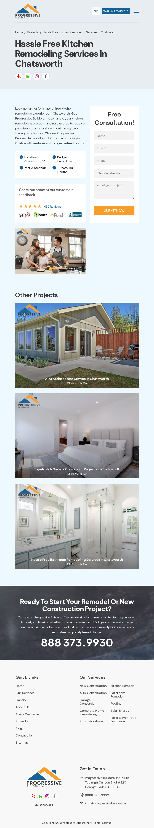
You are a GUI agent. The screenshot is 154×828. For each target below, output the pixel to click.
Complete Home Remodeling (92, 712)
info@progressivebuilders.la (105, 803)
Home (19, 32)
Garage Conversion (88, 702)
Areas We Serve (27, 714)
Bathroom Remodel (117, 695)
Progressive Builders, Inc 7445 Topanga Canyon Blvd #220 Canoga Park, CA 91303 (107, 782)
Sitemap (22, 742)
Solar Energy (119, 710)
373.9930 (77, 642)
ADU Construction (93, 693)
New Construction (93, 686)
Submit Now (114, 211)
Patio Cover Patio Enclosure (123, 719)
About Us (23, 707)
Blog (19, 728)
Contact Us (24, 735)
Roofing (116, 703)
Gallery (21, 700)
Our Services (25, 693)
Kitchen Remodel (122, 686)
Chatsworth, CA (34, 161)
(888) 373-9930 (97, 795)
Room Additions (91, 721)
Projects (33, 32)
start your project (116, 11)
